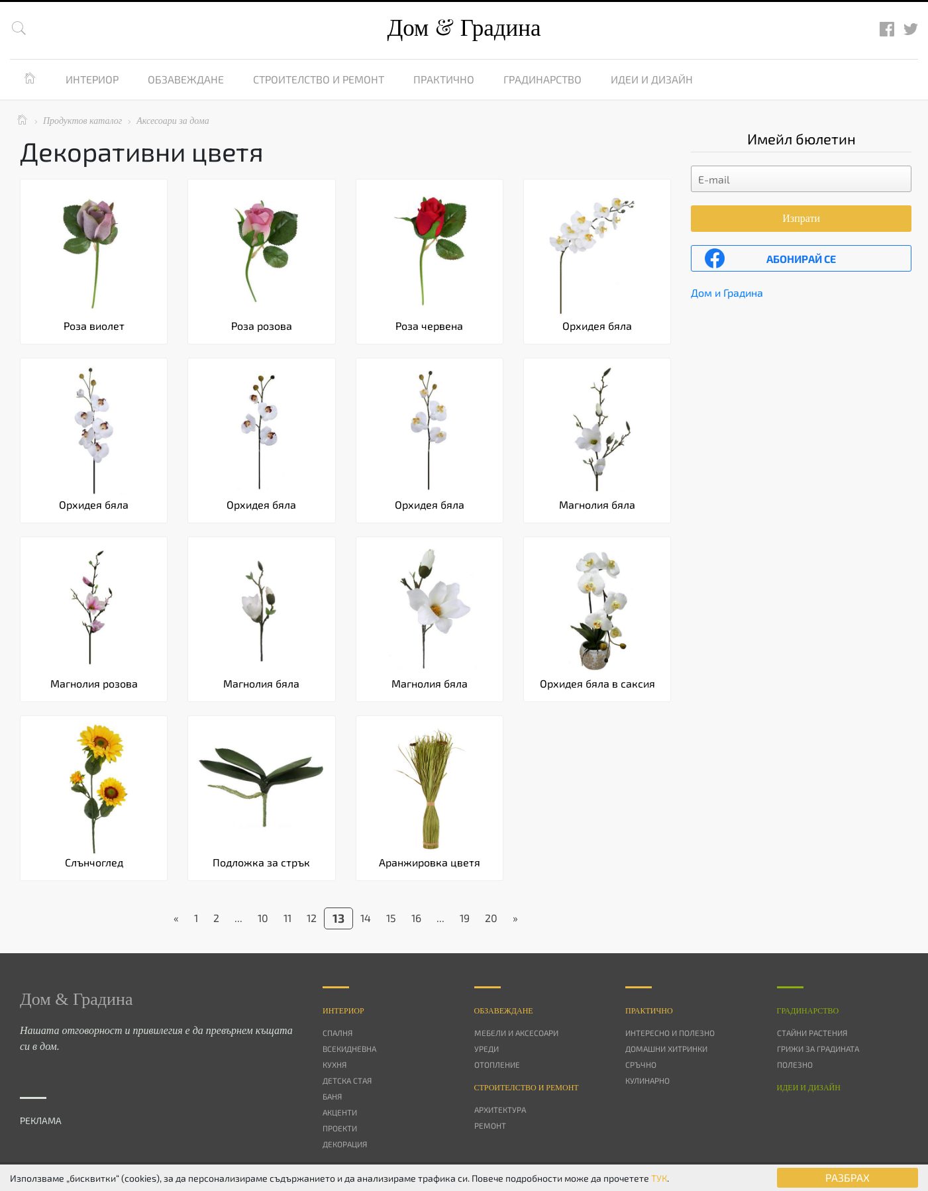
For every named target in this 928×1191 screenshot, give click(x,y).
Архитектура (500, 1109)
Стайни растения (812, 1032)
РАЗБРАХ (847, 1177)
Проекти (340, 1128)
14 (365, 917)
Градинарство (542, 79)
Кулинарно (647, 1080)
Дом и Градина (727, 292)
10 (263, 917)
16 (416, 917)
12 (312, 917)
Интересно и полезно (670, 1032)
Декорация (345, 1144)
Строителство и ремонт (318, 79)
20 (491, 917)
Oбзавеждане (503, 1010)
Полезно (795, 1064)
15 (391, 917)
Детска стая (347, 1080)
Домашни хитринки (666, 1048)
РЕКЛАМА (41, 1120)
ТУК (659, 1178)
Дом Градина (464, 28)
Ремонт (490, 1125)
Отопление (497, 1064)
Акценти (340, 1112)
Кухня (334, 1064)
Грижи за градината (818, 1048)
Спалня (337, 1032)
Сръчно (640, 1064)
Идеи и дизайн (652, 79)
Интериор (92, 79)
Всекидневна (349, 1048)
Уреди (486, 1048)
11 (287, 917)
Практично (443, 79)
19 (465, 917)
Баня (332, 1096)
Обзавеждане (186, 79)
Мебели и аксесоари (516, 1032)
